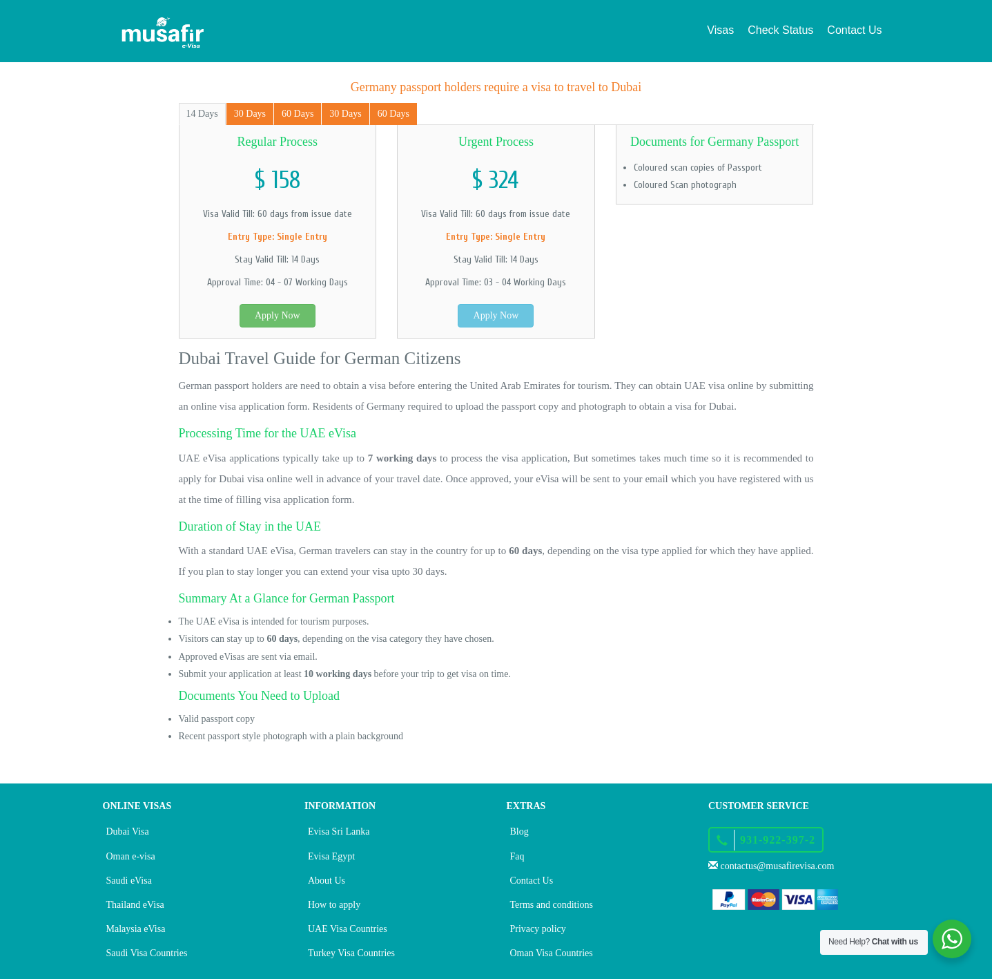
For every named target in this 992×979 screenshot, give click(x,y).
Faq (517, 856)
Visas (720, 30)
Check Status (780, 30)
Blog (519, 831)
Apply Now (277, 315)
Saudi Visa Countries (147, 953)
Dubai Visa (127, 831)
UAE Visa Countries (347, 929)
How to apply (334, 905)
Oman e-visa (130, 856)
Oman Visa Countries (551, 953)
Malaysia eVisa (136, 929)
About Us (326, 880)
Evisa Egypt (331, 856)
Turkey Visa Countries (351, 953)
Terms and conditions (551, 905)
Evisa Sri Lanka (338, 831)
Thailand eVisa (135, 905)
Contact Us (854, 30)
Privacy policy (538, 929)
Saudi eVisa (129, 880)
